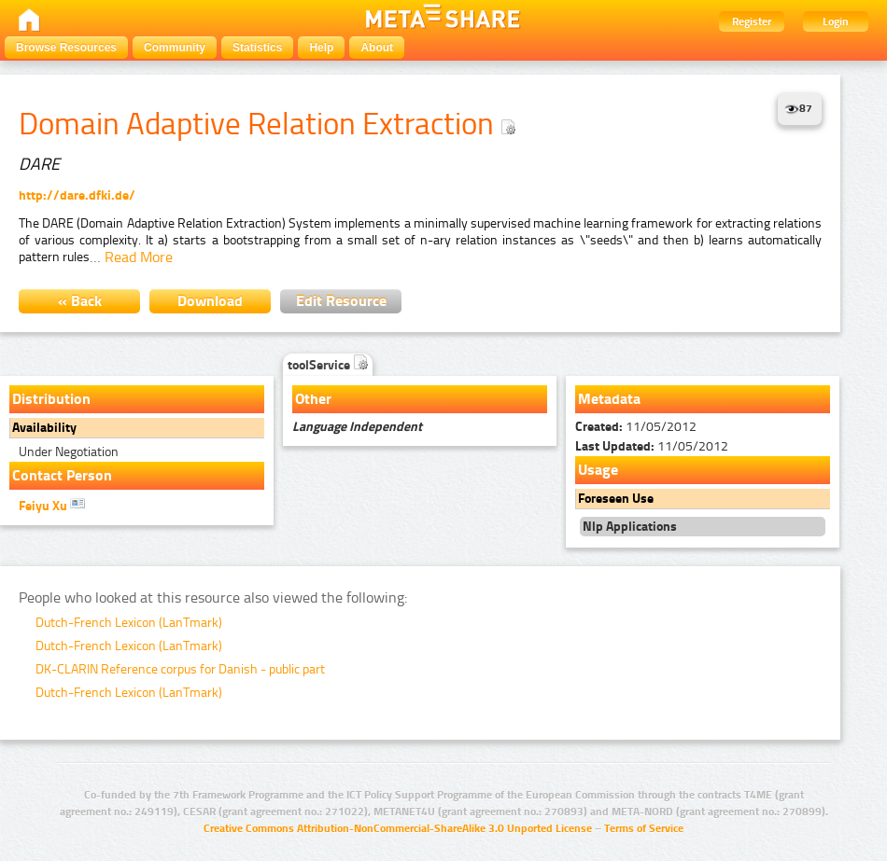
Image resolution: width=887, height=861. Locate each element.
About (376, 47)
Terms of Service (643, 828)
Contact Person (62, 475)
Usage (598, 470)
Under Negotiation (69, 452)
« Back (80, 301)
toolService (328, 365)
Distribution (51, 399)
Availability (44, 428)
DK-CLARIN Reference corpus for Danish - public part (180, 669)
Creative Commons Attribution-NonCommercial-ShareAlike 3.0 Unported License (398, 828)
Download (210, 301)
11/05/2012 (636, 427)
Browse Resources (66, 47)
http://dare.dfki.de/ (77, 195)
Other (313, 399)
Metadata (609, 399)
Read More (139, 257)
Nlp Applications (630, 527)
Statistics (257, 47)
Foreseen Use (616, 499)
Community (174, 47)
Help (321, 47)
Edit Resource (341, 301)
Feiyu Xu (52, 504)
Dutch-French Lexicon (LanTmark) (128, 623)
